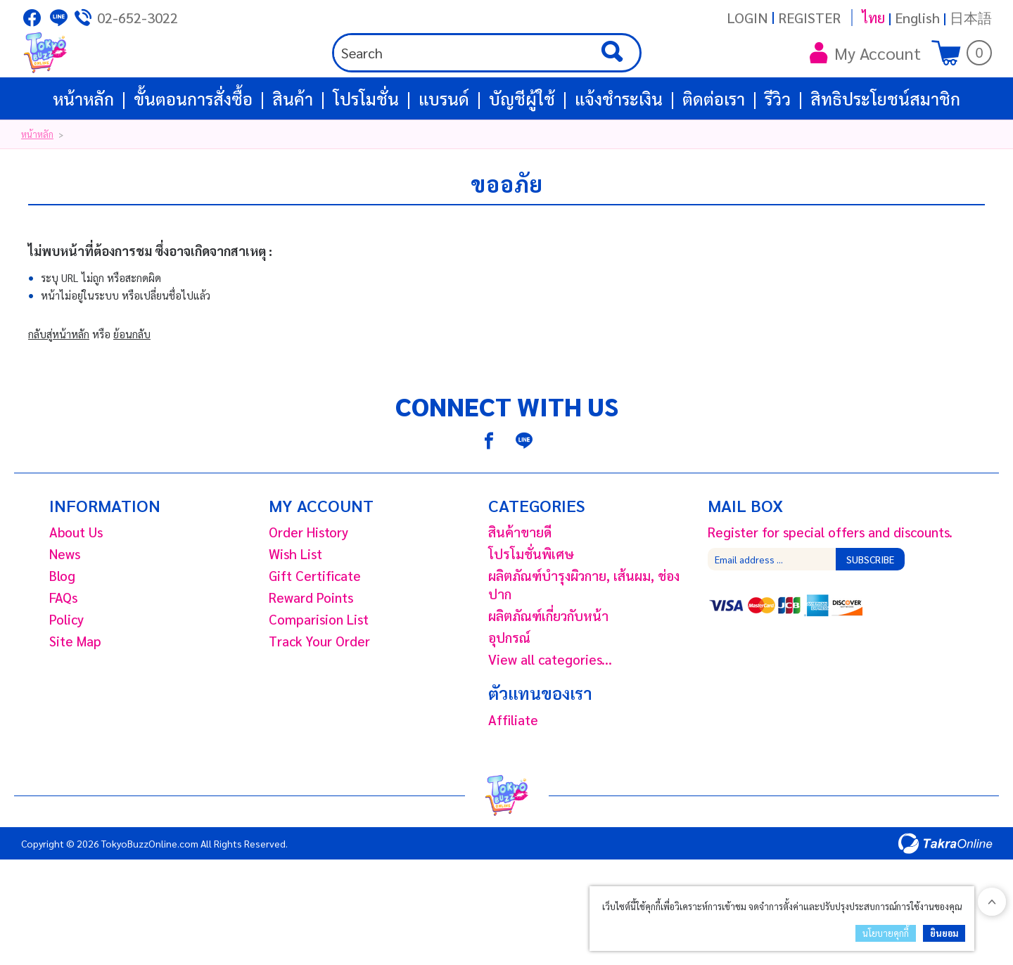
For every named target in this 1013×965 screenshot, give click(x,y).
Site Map (75, 690)
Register (809, 17)
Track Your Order (319, 690)
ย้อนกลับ (132, 383)
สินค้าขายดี (520, 581)
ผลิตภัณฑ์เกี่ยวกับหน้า (548, 664)
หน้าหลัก (83, 147)
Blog (62, 624)
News (64, 602)
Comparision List (319, 668)
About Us (76, 581)
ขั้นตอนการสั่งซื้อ (193, 147)
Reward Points (311, 646)
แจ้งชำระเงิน (619, 147)
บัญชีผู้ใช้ (522, 147)
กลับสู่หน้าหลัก (58, 383)
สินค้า (292, 147)
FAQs (63, 646)
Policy (66, 668)
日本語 (971, 17)
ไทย (873, 17)
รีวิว (778, 147)
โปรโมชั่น (366, 147)
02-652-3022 (137, 17)
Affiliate (513, 768)
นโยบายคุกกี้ (885, 933)
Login (747, 17)
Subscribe (870, 608)
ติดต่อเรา (713, 147)
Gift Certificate (315, 624)
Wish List (295, 602)
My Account (865, 77)
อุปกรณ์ (509, 686)
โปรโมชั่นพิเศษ (531, 602)
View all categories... (550, 708)
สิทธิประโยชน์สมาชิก (885, 147)
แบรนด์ (444, 147)
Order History (308, 581)
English (917, 17)
